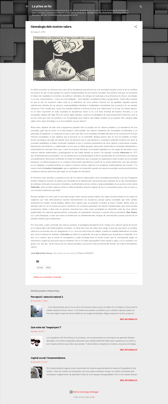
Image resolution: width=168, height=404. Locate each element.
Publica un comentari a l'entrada (47, 277)
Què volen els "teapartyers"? (46, 327)
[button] (135, 27)
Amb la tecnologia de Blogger (84, 392)
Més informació (128, 319)
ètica (48, 267)
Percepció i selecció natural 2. (47, 296)
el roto (40, 267)
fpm (93, 397)
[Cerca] (140, 7)
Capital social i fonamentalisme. (48, 358)
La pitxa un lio (42, 6)
